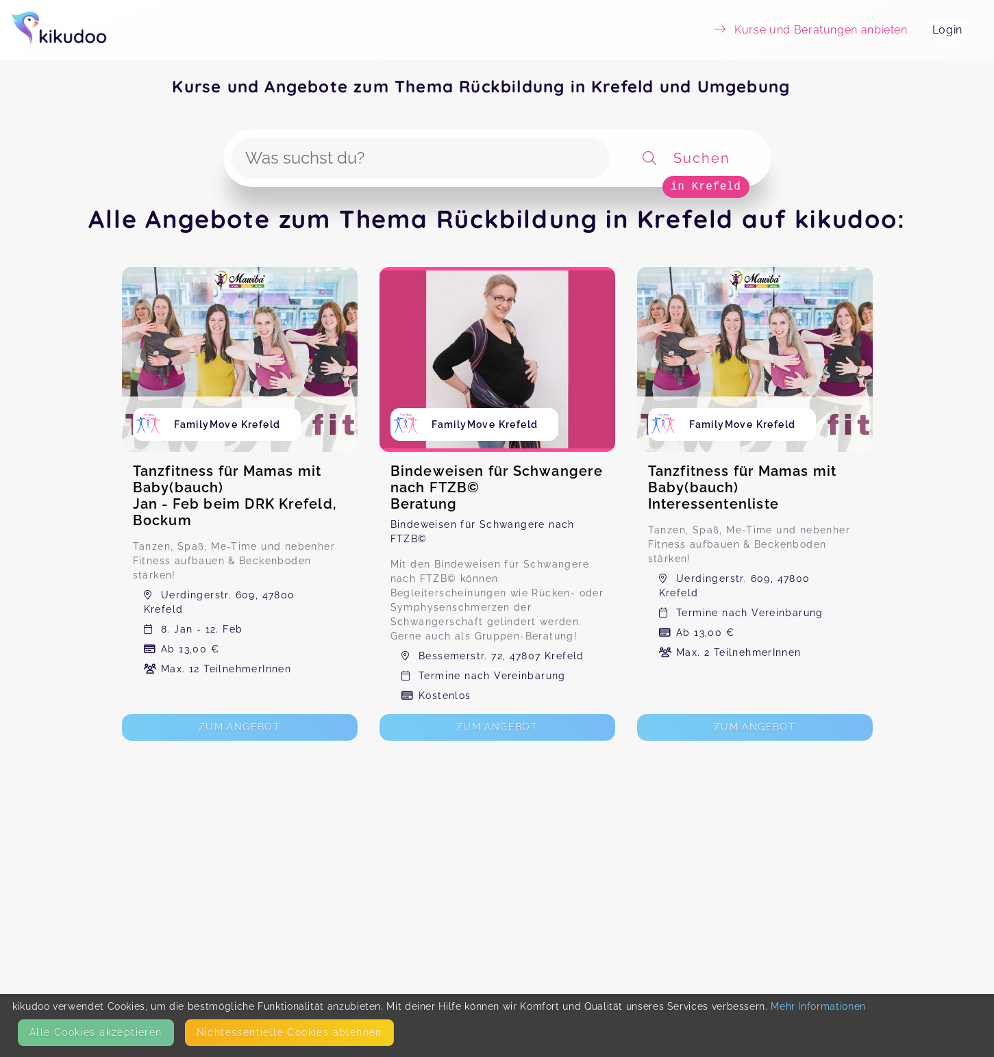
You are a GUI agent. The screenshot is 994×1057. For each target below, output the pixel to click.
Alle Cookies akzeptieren (95, 1032)
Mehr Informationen (818, 1006)
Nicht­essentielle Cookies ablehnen (289, 1032)
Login (947, 29)
